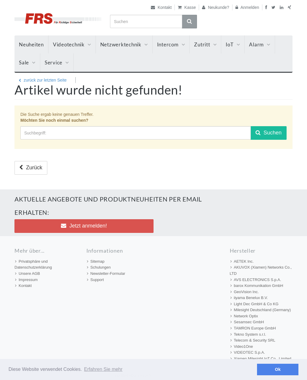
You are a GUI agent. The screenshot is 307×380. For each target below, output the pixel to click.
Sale (27, 62)
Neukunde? (215, 7)
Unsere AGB (27, 273)
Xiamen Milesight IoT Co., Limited (260, 358)
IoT (233, 44)
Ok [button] (278, 369)
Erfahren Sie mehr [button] (103, 369)
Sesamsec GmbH (247, 322)
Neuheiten (31, 44)
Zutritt (205, 44)
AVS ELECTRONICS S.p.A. (255, 279)
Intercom (171, 44)
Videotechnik (72, 44)
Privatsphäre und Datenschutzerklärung (33, 264)
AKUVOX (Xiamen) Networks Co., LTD (261, 270)
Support (95, 279)
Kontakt (161, 7)
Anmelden (247, 7)
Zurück (31, 167)
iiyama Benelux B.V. (249, 297)
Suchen (269, 133)
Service (57, 62)
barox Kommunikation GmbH (256, 285)
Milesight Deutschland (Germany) (260, 310)
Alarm (259, 44)
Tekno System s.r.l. (248, 334)
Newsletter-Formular (106, 273)
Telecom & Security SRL (252, 340)
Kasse (187, 7)
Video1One (241, 346)
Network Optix (244, 316)
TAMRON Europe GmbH (253, 328)
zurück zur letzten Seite (43, 80)
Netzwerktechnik (124, 44)
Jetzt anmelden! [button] (84, 226)
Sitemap (96, 261)
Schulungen (99, 267)
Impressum (26, 279)
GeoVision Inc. (244, 292)
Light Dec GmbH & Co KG (254, 304)
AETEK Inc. (242, 261)
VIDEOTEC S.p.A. (247, 352)
